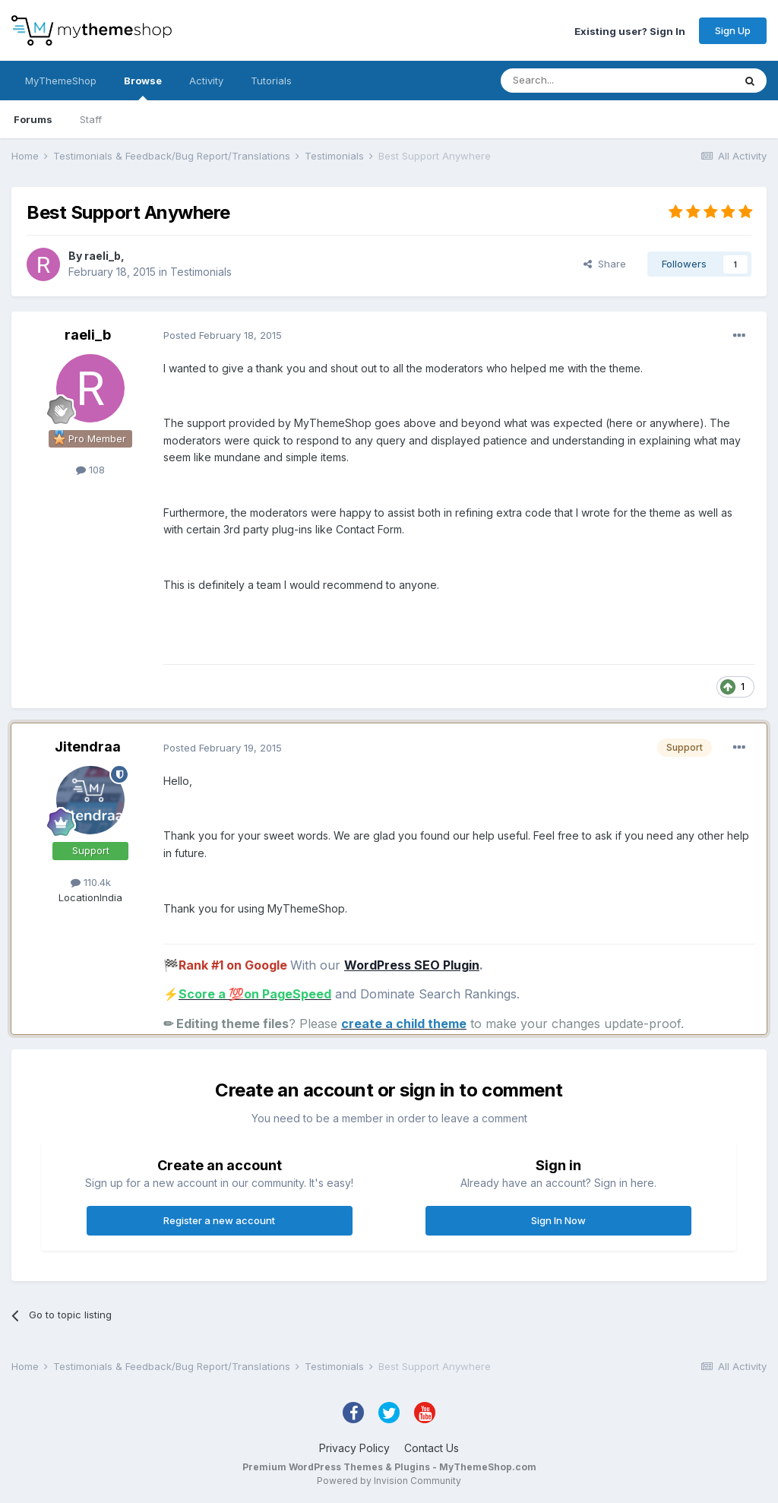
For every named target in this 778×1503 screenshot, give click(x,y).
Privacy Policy (354, 1447)
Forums (33, 119)
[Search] (578, 80)
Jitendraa (88, 747)
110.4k (91, 882)
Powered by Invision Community (389, 1480)
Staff (91, 119)
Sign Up (733, 30)
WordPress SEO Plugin (411, 965)
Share (605, 264)
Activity (206, 80)
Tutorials (271, 80)
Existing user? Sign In (629, 30)
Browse (143, 87)
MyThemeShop (60, 80)
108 (90, 470)
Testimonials (201, 271)
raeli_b (102, 255)
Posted (222, 335)
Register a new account (219, 1220)
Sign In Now (558, 1220)
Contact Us (431, 1447)
